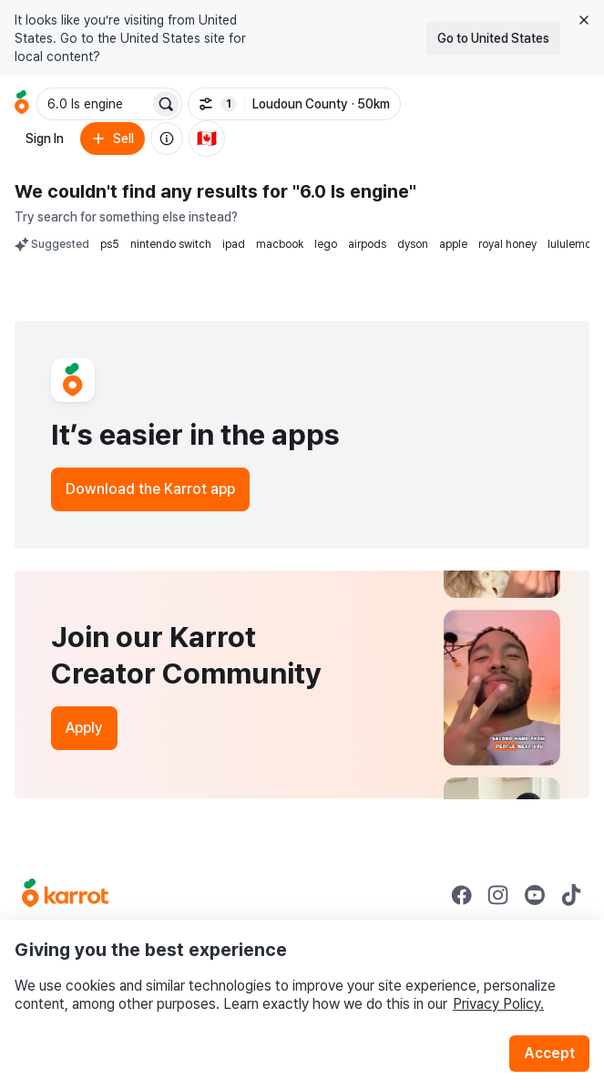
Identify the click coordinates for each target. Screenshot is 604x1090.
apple (453, 244)
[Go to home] (22, 104)
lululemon (573, 244)
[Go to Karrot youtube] (535, 895)
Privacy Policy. (498, 1004)
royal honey (507, 244)
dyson (412, 244)
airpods (367, 244)
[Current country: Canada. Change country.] (207, 138)
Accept (549, 1053)
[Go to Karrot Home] (65, 895)
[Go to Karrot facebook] (462, 895)
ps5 (109, 244)
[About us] (166, 138)
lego (325, 244)
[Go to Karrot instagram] (498, 895)
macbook (279, 244)
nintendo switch (170, 244)
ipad (233, 244)
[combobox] (94, 103)
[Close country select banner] (584, 20)
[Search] (166, 104)
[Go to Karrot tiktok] (571, 895)
